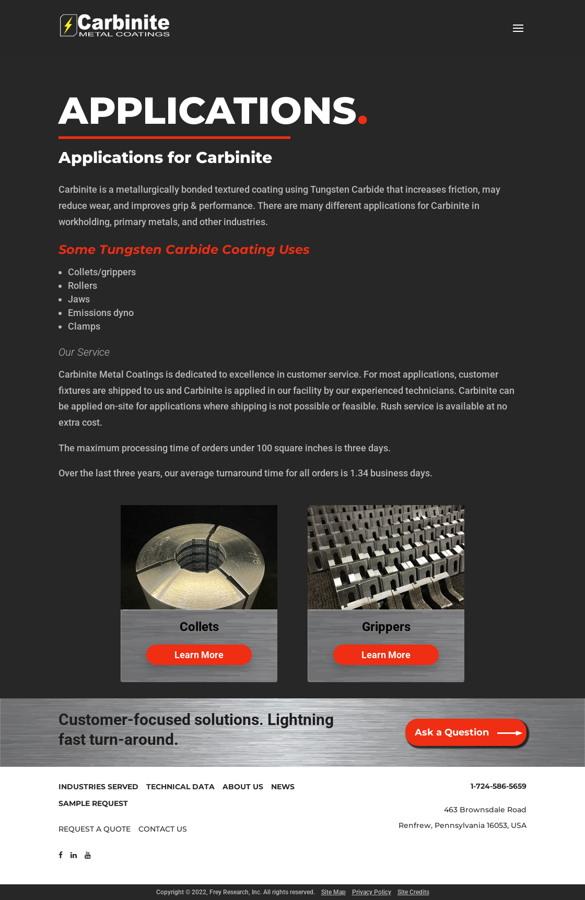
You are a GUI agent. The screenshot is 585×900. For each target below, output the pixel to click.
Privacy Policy (371, 892)
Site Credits (413, 892)
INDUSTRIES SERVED (98, 786)
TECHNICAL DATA (180, 786)
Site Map (333, 892)
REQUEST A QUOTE (94, 829)
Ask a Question (452, 732)
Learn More (199, 654)
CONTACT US (162, 829)
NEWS (283, 786)
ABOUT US (243, 786)
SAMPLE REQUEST (93, 803)
